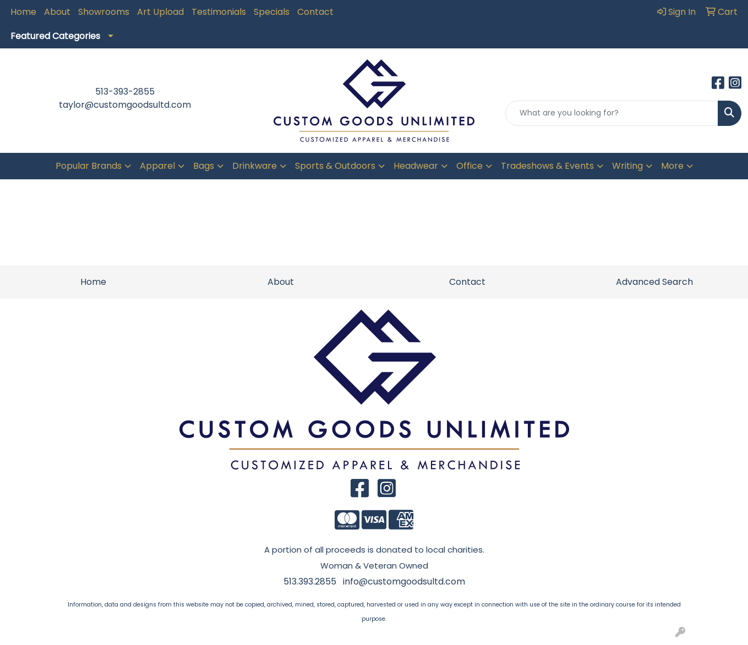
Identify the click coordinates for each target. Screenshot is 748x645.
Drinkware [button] (254, 165)
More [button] (672, 165)
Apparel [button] (157, 165)
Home (23, 11)
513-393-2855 (125, 91)
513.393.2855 (309, 581)
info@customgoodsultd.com (404, 581)
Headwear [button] (416, 165)
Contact (315, 11)
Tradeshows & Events (547, 165)
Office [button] (469, 165)
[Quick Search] (611, 113)
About (57, 11)
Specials (272, 11)
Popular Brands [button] (89, 165)
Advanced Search (654, 281)
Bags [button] (203, 165)
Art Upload (160, 11)
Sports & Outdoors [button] (335, 165)
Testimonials (219, 11)
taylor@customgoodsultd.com (125, 104)
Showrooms (103, 11)
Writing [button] (627, 165)
